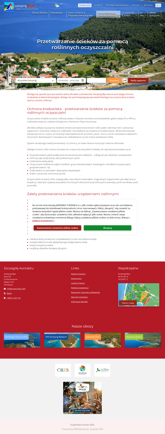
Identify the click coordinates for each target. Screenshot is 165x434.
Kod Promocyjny (92, 76)
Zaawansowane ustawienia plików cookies (57, 228)
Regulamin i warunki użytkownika (85, 292)
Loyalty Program (78, 283)
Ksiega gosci (76, 278)
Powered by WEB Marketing (75, 429)
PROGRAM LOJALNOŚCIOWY (117, 5)
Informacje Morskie (79, 301)
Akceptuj (107, 228)
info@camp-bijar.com (15, 288)
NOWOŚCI (98, 5)
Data (59, 76)
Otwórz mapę (128, 303)
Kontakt (136, 5)
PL (158, 5)
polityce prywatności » (43, 220)
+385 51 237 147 (12, 298)
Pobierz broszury (78, 274)
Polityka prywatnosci (80, 288)
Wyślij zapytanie (138, 80)
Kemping (20, 76)
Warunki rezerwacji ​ (79, 297)
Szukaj (148, 5)
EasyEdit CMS (96, 429)
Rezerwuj (114, 80)
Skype (8, 293)
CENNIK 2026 (84, 5)
